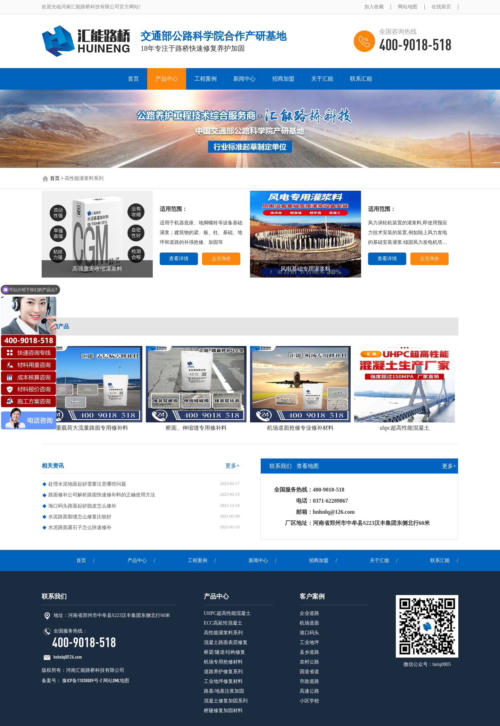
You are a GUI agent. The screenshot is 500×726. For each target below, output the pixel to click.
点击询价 (221, 258)
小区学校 (309, 700)
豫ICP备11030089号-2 (81, 680)
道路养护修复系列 (223, 671)
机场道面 (309, 623)
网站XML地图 (116, 680)
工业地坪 (309, 642)
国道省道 (309, 671)
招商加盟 (283, 79)
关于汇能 (322, 79)
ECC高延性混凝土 (223, 623)
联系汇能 (361, 79)
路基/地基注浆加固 (224, 691)
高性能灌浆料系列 (84, 178)
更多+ (232, 466)
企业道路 (309, 613)
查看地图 (308, 466)
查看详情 (179, 258)
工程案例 (205, 79)
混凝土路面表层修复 (226, 642)
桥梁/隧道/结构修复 (224, 652)
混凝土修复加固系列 (226, 700)
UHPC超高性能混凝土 (227, 613)
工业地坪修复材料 (223, 681)
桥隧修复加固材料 (223, 710)
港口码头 (309, 632)
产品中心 (167, 79)
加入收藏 (374, 6)
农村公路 (309, 662)
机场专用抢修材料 (223, 662)
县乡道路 (309, 652)
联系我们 (280, 466)
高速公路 (309, 691)
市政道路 (309, 681)
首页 (133, 79)
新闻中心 (244, 79)
